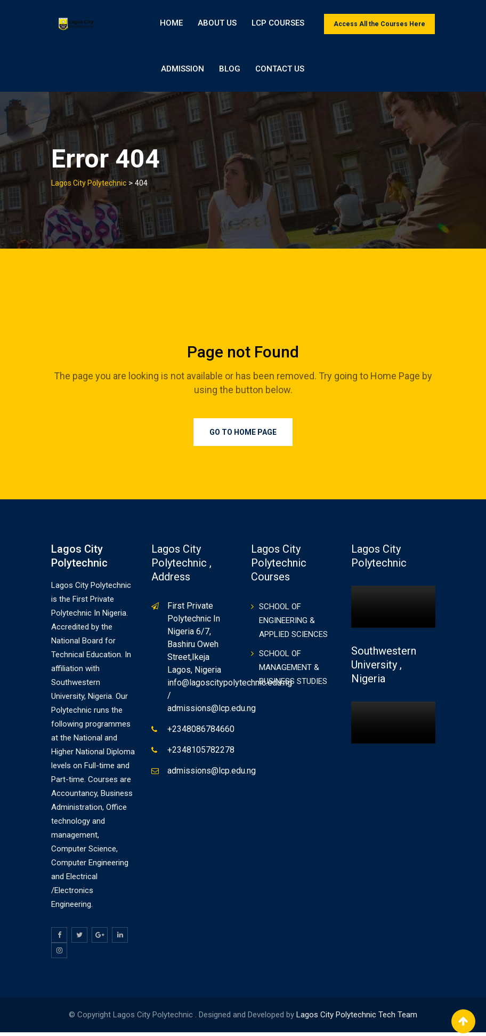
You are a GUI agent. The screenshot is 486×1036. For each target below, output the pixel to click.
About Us (217, 24)
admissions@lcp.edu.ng (211, 775)
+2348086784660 (200, 733)
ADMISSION (306, 72)
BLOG (354, 72)
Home (171, 24)
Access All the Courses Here (379, 24)
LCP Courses (278, 24)
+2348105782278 (200, 754)
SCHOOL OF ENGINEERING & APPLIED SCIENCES (293, 624)
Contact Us (403, 72)
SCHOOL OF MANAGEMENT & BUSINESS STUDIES (293, 671)
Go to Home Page (243, 436)
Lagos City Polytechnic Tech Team (356, 1018)
